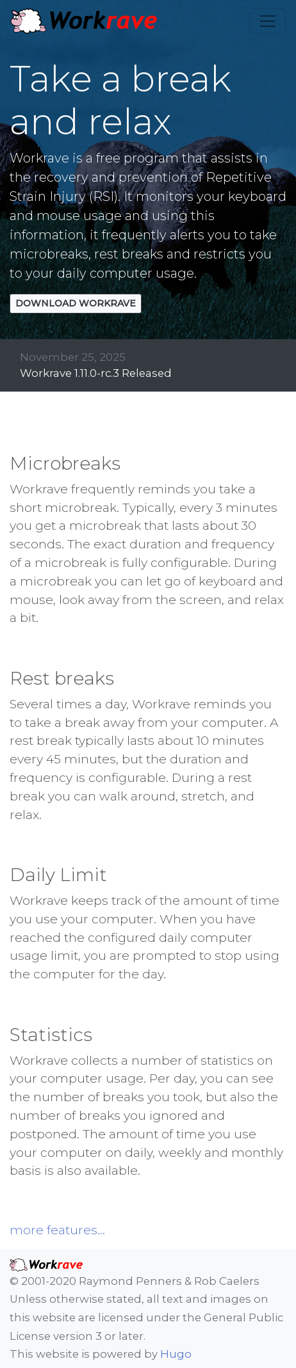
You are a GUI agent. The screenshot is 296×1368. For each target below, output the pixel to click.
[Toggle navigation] (268, 21)
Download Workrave (75, 303)
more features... (57, 1229)
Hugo (176, 1354)
